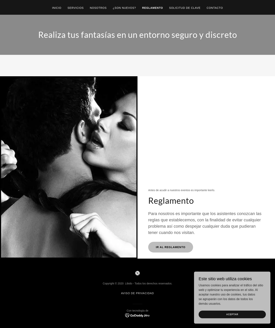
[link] (137, 273)
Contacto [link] (215, 7)
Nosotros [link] (98, 7)
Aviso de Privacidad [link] (137, 293)
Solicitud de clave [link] (185, 7)
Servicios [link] (75, 7)
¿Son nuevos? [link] (124, 7)
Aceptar (232, 314)
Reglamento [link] (152, 7)
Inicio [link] (56, 7)
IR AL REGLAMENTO (170, 247)
